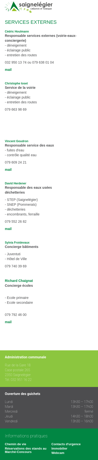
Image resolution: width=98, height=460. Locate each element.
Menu (89, 7)
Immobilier (60, 448)
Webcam (58, 453)
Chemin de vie (15, 444)
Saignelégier (29, 7)
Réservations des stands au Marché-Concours (25, 450)
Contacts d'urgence (66, 444)
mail (8, 70)
